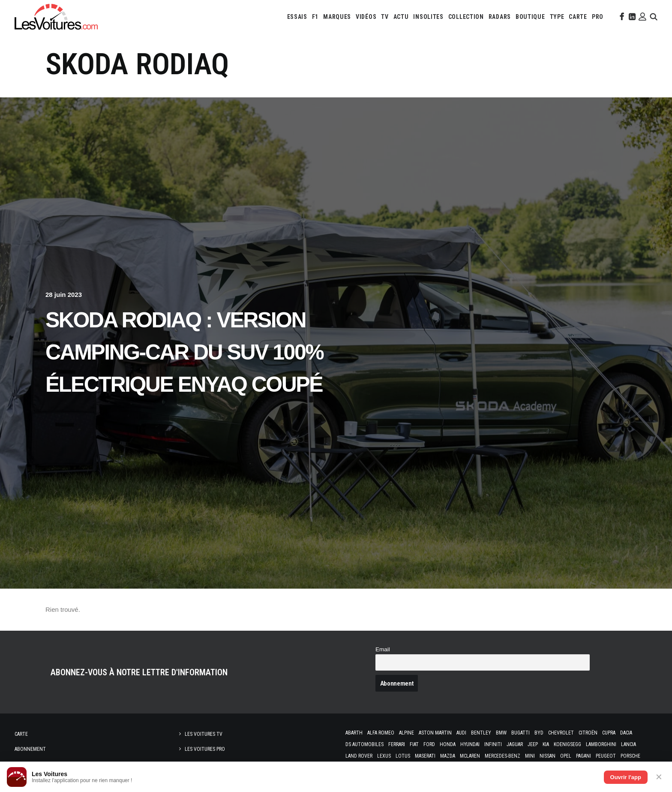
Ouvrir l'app (625, 777)
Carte (21, 734)
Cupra (608, 733)
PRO (597, 16)
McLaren (470, 756)
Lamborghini (601, 744)
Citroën (588, 733)
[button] (621, 16)
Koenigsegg (567, 744)
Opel (565, 756)
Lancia (628, 744)
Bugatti (520, 733)
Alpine (406, 733)
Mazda (447, 756)
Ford (429, 744)
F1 (315, 16)
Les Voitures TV (203, 734)
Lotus (403, 756)
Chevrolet (561, 733)
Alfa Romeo (380, 733)
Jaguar (515, 744)
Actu (401, 16)
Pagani (583, 756)
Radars (500, 16)
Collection (466, 16)
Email (382, 649)
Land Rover (358, 756)
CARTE (578, 16)
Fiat (414, 744)
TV (384, 16)
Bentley (481, 733)
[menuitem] (297, 16)
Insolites (428, 16)
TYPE (557, 16)
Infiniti (493, 744)
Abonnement (30, 749)
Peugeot (606, 756)
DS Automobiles (364, 744)
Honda (448, 744)
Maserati (425, 756)
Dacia (626, 733)
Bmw (501, 733)
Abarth (354, 733)
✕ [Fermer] (659, 777)
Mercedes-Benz (502, 756)
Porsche (630, 756)
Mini (530, 756)
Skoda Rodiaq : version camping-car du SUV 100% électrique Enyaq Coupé (184, 352)
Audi (461, 733)
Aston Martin (435, 733)
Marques (337, 16)
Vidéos (366, 16)
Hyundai (470, 744)
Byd (538, 733)
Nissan (547, 756)
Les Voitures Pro (205, 749)
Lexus (384, 756)
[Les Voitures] (56, 17)
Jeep (533, 744)
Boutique (530, 16)
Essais (297, 16)
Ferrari (396, 744)
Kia (546, 744)
